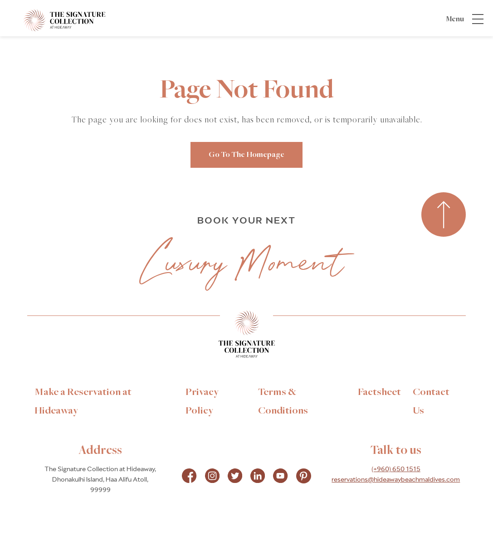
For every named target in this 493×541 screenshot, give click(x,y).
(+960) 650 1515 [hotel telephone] (395, 469)
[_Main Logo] (56, 20)
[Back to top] (443, 215)
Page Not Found (246, 90)
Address (100, 450)
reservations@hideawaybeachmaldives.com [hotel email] (396, 479)
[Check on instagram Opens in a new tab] (212, 476)
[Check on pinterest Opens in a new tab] (303, 476)
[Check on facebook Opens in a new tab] (189, 476)
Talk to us (395, 450)
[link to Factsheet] (379, 392)
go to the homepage (246, 155)
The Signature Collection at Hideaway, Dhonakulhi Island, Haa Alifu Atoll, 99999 (100, 480)
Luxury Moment (243, 261)
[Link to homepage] (246, 336)
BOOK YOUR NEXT (246, 220)
